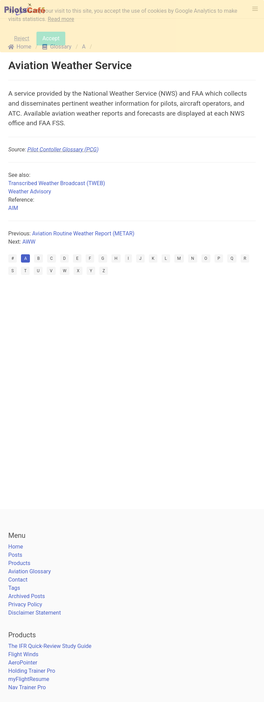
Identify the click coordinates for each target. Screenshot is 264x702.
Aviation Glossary (29, 571)
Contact (18, 579)
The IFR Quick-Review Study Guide (49, 646)
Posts (15, 555)
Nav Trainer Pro (27, 687)
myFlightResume (28, 679)
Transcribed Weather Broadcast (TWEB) (56, 183)
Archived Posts (26, 596)
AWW (28, 241)
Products (19, 563)
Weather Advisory (29, 191)
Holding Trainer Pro (31, 671)
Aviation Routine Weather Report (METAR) (83, 233)
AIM (13, 208)
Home (15, 546)
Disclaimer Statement (34, 612)
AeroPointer (22, 662)
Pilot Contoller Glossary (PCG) (63, 149)
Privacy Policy (25, 604)
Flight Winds (23, 654)
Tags (14, 588)
